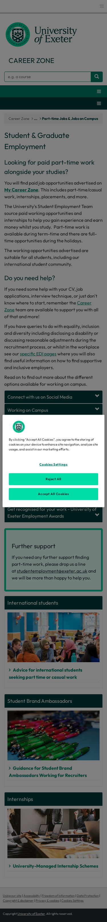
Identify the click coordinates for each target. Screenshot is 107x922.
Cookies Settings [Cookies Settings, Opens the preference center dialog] (53, 464)
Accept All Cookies (53, 494)
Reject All (53, 479)
